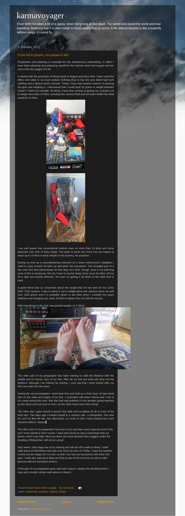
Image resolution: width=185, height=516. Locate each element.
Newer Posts (27, 502)
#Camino (43, 491)
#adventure (32, 491)
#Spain (62, 491)
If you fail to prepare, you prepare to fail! (43, 55)
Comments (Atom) (41, 509)
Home (66, 502)
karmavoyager (40, 15)
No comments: (67, 488)
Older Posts (105, 502)
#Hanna (53, 491)
